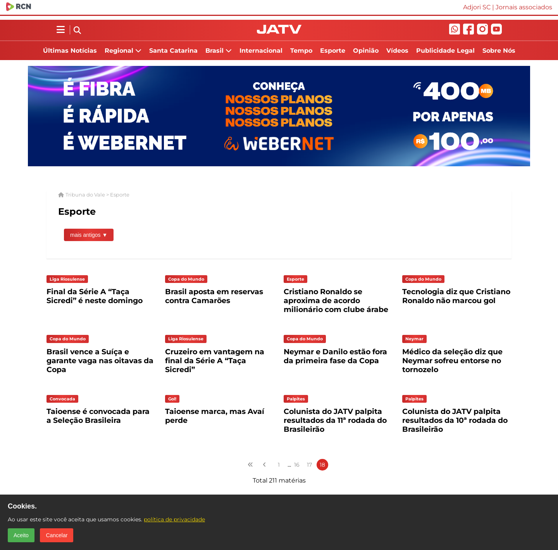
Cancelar (56, 535)
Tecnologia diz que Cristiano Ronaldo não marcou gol (456, 296)
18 (322, 464)
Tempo (301, 50)
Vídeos (397, 50)
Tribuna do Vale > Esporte (97, 194)
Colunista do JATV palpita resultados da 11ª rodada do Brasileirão (335, 420)
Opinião (366, 50)
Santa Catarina (173, 50)
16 (297, 464)
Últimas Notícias (70, 50)
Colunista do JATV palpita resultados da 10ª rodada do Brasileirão (455, 420)
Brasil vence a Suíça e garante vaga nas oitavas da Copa (99, 360)
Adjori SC (477, 7)
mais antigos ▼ (88, 235)
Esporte (332, 50)
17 (309, 464)
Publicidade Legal (445, 50)
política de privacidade (174, 519)
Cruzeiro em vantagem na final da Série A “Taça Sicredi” (214, 360)
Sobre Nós (498, 50)
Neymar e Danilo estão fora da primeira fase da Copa (335, 356)
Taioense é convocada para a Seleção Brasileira (98, 416)
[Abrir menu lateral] (60, 30)
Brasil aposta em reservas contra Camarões (214, 296)
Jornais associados (524, 7)
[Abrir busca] (77, 30)
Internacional (260, 50)
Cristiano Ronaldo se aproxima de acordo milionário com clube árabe (336, 300)
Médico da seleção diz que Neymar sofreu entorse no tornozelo (452, 360)
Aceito (21, 535)
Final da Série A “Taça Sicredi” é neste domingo (94, 296)
